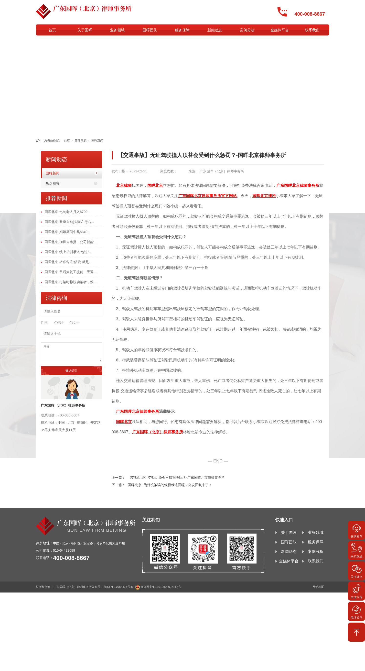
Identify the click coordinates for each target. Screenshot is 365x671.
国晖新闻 (97, 140)
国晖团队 (149, 30)
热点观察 (52, 183)
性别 (44, 322)
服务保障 (182, 30)
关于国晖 (84, 30)
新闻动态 (214, 30)
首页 (52, 30)
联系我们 (312, 30)
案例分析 (247, 30)
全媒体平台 (279, 30)
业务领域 (117, 30)
